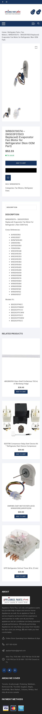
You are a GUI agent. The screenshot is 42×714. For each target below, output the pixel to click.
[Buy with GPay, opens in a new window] (21, 170)
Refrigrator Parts (14, 32)
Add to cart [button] (21, 392)
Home (4, 32)
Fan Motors (19, 188)
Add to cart (21, 163)
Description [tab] (12, 207)
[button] (36, 47)
